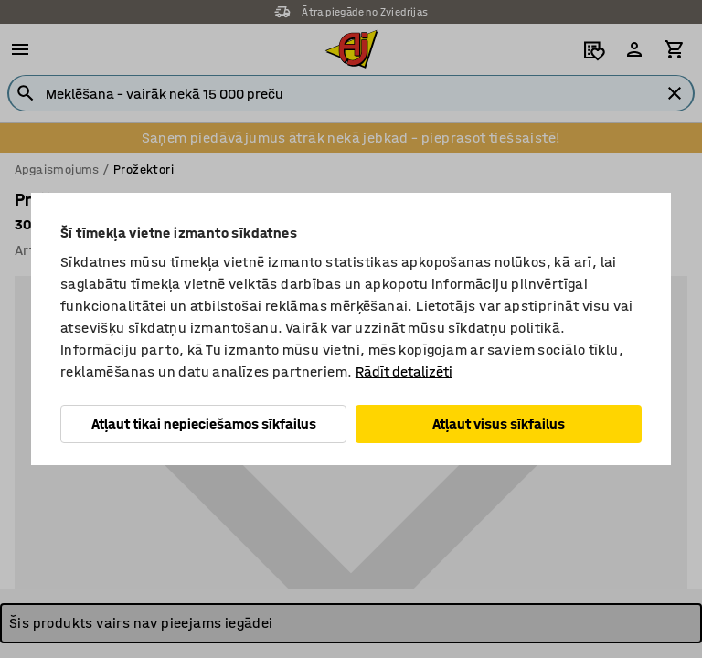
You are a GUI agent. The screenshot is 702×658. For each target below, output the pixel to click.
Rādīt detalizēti (404, 371)
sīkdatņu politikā (504, 327)
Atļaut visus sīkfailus (498, 423)
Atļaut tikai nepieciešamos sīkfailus (203, 423)
